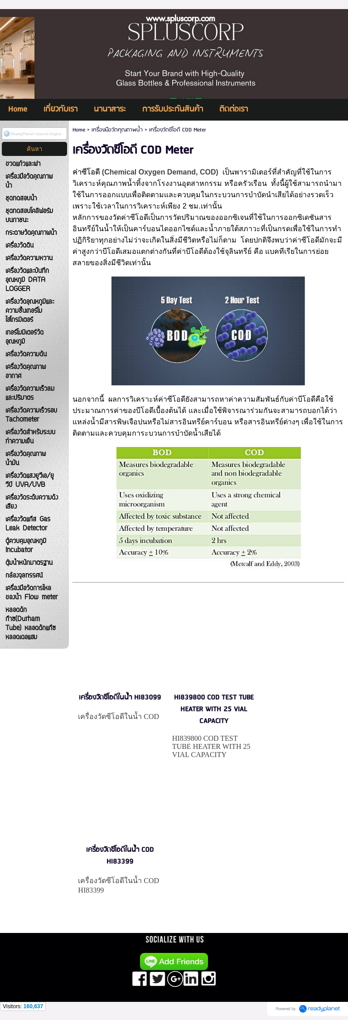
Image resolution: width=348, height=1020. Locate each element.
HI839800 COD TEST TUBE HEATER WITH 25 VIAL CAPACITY (214, 709)
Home (78, 130)
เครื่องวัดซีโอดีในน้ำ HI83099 (120, 698)
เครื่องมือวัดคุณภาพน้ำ (117, 130)
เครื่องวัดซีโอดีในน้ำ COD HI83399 (120, 856)
